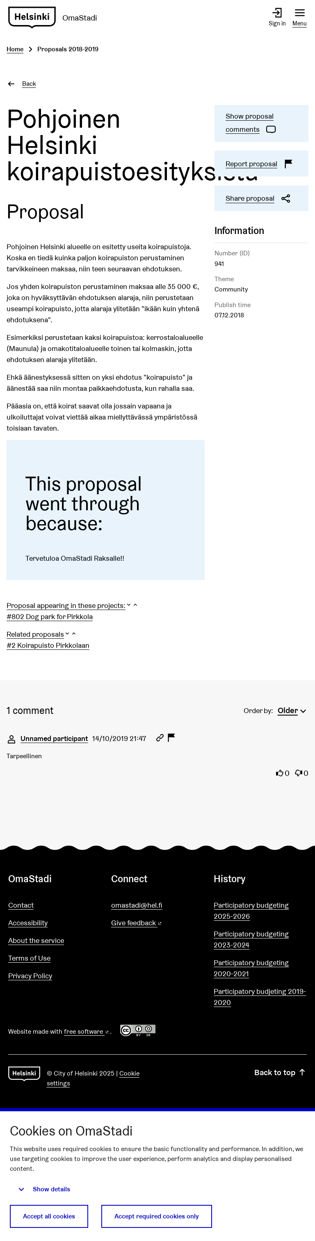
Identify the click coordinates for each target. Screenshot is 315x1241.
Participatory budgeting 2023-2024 (251, 939)
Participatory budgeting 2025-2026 (251, 910)
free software (87, 1031)
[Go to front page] (56, 18)
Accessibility (28, 922)
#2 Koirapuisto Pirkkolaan (48, 645)
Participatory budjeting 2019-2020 (260, 996)
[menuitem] (293, 709)
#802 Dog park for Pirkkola (50, 616)
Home (15, 49)
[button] (73, 605)
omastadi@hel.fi (136, 905)
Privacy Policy (30, 975)
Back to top (280, 1072)
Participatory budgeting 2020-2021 (251, 968)
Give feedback (156, 923)
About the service (36, 940)
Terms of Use (29, 958)
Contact (21, 905)
